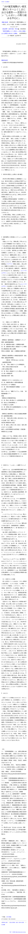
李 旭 (16, 29)
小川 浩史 (8, 916)
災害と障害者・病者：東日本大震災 (17, 922)
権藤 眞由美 (5, 22)
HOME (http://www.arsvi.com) (18, 932)
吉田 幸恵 (11, 29)
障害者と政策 (5, 922)
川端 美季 (4, 29)
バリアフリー (9, 264)
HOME (2, 1)
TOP (10, 932)
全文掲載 (7, 1)
